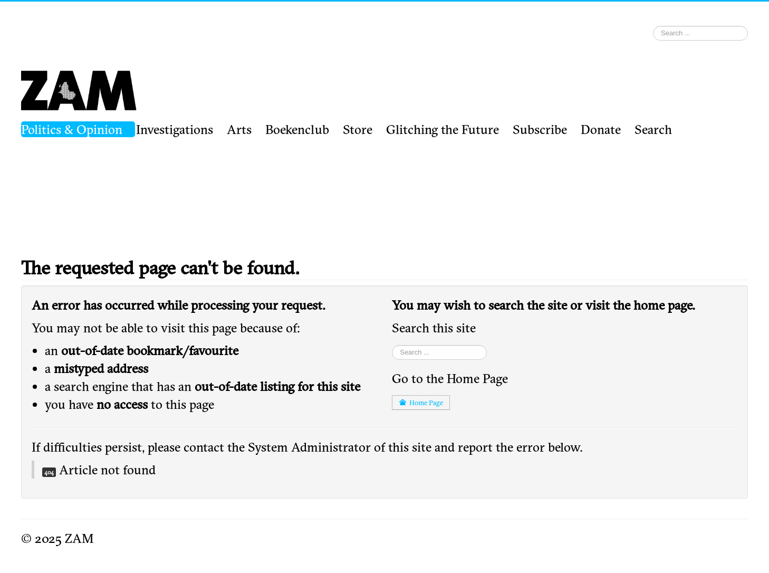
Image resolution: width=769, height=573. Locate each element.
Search (653, 129)
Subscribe (540, 129)
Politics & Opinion (71, 129)
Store (357, 129)
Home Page (421, 402)
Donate (601, 129)
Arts (239, 129)
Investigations (174, 129)
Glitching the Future (442, 129)
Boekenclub (297, 129)
